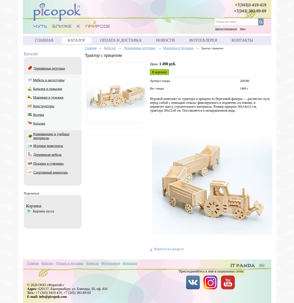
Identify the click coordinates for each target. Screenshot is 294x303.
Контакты (130, 263)
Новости (92, 263)
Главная (91, 48)
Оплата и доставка (69, 263)
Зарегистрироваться (226, 28)
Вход (243, 28)
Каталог (77, 40)
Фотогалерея (110, 263)
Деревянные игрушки (140, 48)
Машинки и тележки (178, 48)
